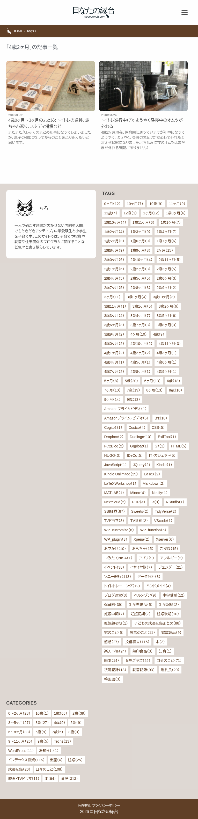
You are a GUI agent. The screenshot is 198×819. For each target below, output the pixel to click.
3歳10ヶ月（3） (164, 297)
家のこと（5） (114, 632)
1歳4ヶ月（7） (167, 232)
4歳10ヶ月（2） (141, 344)
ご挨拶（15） (169, 549)
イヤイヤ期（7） (141, 567)
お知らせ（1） (49, 751)
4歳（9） (158, 334)
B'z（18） (161, 418)
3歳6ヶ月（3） (114, 325)
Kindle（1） (164, 465)
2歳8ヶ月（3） (140, 288)
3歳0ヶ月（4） (137, 297)
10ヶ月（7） (135, 204)
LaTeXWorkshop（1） (120, 483)
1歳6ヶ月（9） (140, 241)
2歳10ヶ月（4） (141, 260)
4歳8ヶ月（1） (140, 371)
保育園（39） (113, 605)
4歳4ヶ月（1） (114, 362)
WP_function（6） (153, 530)
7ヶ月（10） (112, 390)
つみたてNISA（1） (118, 558)
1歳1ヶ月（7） (171, 222)
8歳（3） (74, 732)
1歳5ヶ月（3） (114, 241)
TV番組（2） (139, 521)
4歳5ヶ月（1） (140, 362)
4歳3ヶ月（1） (167, 353)
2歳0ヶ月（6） (114, 260)
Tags (30, 31)
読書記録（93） (144, 670)
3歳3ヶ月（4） (114, 316)
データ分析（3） (148, 577)
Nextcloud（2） (115, 502)
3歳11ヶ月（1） (115, 306)
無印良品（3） (143, 651)
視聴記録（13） (115, 670)
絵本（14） (111, 660)
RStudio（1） (175, 502)
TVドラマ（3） (114, 521)
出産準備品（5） (141, 605)
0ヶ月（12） (112, 204)
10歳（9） (156, 204)
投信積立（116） (137, 642)
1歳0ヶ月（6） (176, 213)
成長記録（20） (19, 769)
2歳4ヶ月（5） (114, 278)
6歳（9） (41, 732)
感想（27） (111, 642)
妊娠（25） (75, 760)
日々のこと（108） (49, 769)
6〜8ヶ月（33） (19, 732)
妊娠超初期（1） (116, 623)
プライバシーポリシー (106, 805)
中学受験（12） (174, 595)
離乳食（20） (170, 670)
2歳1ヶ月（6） (114, 269)
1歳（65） (60, 713)
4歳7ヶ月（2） (114, 371)
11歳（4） (111, 213)
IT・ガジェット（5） (162, 455)
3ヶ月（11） (112, 297)
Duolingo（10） (141, 437)
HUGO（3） (112, 455)
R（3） (155, 502)
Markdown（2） (154, 483)
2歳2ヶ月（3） (140, 269)
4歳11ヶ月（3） (170, 344)
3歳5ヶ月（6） (167, 316)
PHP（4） (138, 502)
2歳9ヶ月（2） (167, 288)
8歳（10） (175, 390)
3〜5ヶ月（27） (19, 723)
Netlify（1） (160, 493)
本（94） (50, 779)
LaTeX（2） (152, 474)
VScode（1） (163, 521)
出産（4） (56, 760)
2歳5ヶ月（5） (140, 278)
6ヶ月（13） (152, 381)
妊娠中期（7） (114, 614)
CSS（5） (158, 427)
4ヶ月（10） (138, 334)
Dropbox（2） (114, 437)
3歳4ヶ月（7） (140, 316)
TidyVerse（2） (166, 511)
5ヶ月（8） (111, 381)
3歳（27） (42, 723)
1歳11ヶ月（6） (144, 222)
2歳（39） (79, 713)
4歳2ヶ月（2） (140, 353)
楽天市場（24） (115, 651)
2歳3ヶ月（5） (167, 269)
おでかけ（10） (115, 549)
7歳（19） (133, 390)
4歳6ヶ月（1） (167, 362)
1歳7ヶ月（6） (167, 241)
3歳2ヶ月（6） (169, 306)
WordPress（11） (21, 751)
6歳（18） (173, 381)
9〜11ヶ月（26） (20, 741)
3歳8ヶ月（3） (167, 325)
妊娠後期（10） (168, 614)
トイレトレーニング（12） (122, 586)
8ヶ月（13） (154, 390)
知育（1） (165, 651)
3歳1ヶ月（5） (142, 306)
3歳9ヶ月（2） (114, 334)
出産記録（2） (169, 605)
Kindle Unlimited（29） (121, 474)
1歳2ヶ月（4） (114, 232)
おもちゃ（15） (143, 549)
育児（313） (69, 779)
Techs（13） (62, 741)
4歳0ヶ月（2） (114, 344)
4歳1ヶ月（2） (114, 353)
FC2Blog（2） (114, 446)
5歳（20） (131, 381)
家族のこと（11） (142, 632)
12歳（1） (130, 213)
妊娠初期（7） (140, 614)
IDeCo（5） (135, 455)
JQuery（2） (141, 465)
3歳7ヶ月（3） (140, 325)
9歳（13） (133, 399)
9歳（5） (43, 741)
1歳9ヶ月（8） (140, 250)
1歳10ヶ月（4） (115, 222)
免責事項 (84, 805)
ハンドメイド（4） (158, 586)
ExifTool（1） (167, 437)
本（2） (160, 642)
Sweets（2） (140, 511)
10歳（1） (42, 713)
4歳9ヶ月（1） (167, 371)
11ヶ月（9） (177, 204)
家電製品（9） (171, 632)
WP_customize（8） (119, 530)
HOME (17, 31)
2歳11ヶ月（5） (170, 260)
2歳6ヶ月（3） (167, 278)
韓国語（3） (112, 679)
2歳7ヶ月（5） (114, 288)
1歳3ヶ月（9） (140, 232)
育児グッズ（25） (137, 660)
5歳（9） (76, 723)
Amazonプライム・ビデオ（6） (126, 418)
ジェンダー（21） (170, 567)
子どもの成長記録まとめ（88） (157, 623)
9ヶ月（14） (112, 399)
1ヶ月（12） (151, 213)
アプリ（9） (146, 558)
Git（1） (160, 446)
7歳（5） (57, 732)
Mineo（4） (138, 493)
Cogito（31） (113, 427)
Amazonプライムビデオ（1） (125, 409)
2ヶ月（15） (165, 250)
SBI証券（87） (114, 511)
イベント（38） (114, 567)
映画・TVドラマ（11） (23, 779)
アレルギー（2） (171, 558)
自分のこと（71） (169, 660)
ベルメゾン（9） (145, 595)
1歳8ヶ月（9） (114, 250)
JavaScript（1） (115, 465)
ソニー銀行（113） (117, 577)
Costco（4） (137, 427)
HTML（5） (179, 446)
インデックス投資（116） (26, 760)
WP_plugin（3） (116, 539)
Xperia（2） (142, 539)
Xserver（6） (165, 539)
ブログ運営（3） (116, 595)
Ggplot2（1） (139, 446)
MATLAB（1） (114, 493)
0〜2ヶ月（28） (19, 713)
